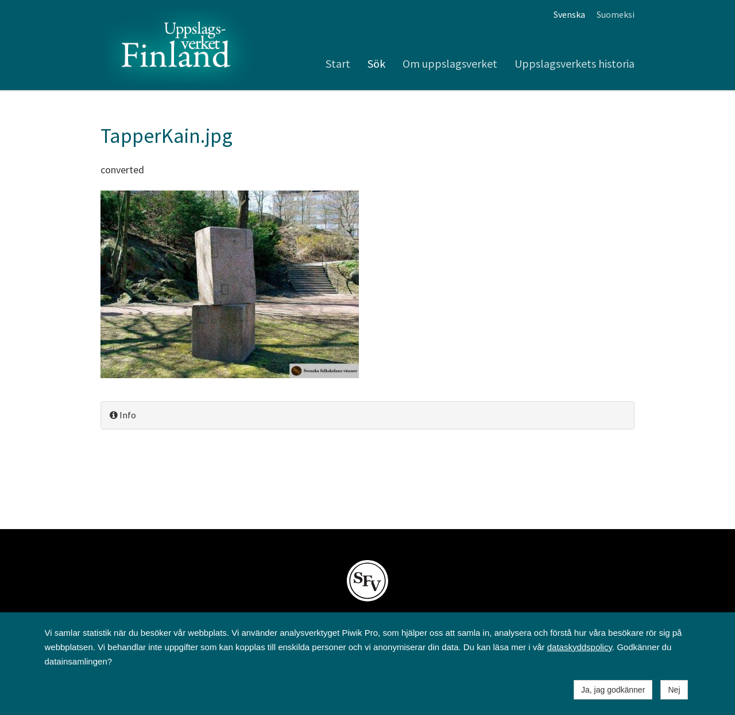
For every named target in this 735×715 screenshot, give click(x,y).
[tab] (367, 415)
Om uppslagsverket (450, 63)
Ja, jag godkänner (613, 689)
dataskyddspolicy (579, 647)
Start (338, 63)
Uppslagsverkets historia (574, 63)
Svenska (569, 14)
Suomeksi (616, 14)
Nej (674, 689)
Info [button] (123, 415)
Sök (376, 63)
